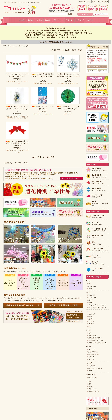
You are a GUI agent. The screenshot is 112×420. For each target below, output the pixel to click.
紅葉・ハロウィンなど (98, 182)
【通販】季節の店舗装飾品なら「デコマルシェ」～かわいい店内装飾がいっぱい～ (22, 2)
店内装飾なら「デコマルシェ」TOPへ (16, 163)
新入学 (90, 300)
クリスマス (91, 366)
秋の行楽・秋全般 (93, 354)
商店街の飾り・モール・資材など (100, 203)
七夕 (89, 333)
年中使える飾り (97, 196)
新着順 (80, 50)
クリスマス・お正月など (98, 189)
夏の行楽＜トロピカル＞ (95, 340)
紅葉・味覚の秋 (93, 352)
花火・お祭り (92, 335)
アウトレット (92, 389)
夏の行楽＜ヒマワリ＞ (95, 338)
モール (90, 386)
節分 (89, 284)
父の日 (90, 319)
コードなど (97, 236)
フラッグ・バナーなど (98, 263)
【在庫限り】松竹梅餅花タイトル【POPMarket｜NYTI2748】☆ (42, 76)
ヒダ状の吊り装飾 (98, 216)
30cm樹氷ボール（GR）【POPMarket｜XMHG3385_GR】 (68, 108)
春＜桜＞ (91, 302)
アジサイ (91, 324)
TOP (4, 46)
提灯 (89, 384)
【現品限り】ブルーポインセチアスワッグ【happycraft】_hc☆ (17, 109)
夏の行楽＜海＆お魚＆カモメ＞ (97, 343)
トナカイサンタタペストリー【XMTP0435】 (42, 108)
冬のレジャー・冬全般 (95, 368)
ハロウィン (91, 349)
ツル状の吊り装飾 (97, 223)
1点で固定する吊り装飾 (100, 230)
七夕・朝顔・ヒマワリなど (99, 176)
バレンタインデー (93, 286)
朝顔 (89, 326)
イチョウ (91, 357)
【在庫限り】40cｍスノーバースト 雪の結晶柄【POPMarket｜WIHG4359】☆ (68, 76)
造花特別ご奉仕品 (93, 391)
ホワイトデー (92, 297)
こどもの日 (91, 314)
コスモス (91, 359)
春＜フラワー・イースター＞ (97, 307)
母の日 (90, 316)
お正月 (90, 371)
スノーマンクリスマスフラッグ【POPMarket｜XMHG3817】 (17, 75)
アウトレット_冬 (23, 46)
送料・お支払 (96, 2)
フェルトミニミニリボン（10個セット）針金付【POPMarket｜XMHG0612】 (17, 143)
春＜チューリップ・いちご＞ (97, 305)
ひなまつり (91, 295)
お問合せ (105, 2)
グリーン (91, 321)
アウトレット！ (12, 46)
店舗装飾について (85, 2)
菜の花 (90, 288)
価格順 (73, 50)
